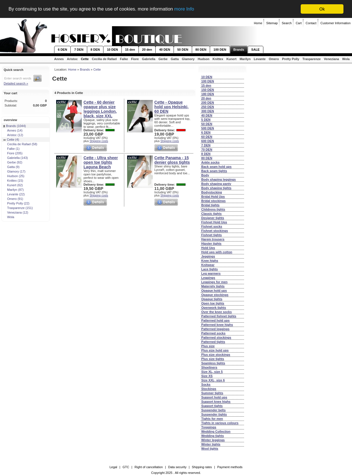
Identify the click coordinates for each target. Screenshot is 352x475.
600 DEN (207, 141)
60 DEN (206, 136)
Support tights (212, 406)
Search (287, 23)
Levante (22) (14, 194)
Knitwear (207, 265)
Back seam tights (214, 171)
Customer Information (335, 23)
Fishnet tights (211, 235)
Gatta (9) (11, 167)
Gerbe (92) (12, 162)
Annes (59, 59)
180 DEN (207, 94)
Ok (322, 9)
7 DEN (78, 49)
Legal (113, 467)
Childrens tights (213, 209)
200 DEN (207, 102)
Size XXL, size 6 (213, 380)
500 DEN (207, 128)
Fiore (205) (13, 153)
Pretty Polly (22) (16, 203)
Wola (346, 59)
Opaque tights (211, 299)
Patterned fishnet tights (218, 316)
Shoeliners (209, 367)
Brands (238, 49)
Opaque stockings (214, 294)
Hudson (203, 59)
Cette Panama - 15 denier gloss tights (172, 160)
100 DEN (219, 49)
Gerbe (163, 59)
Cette (85, 59)
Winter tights (210, 444)
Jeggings (208, 256)
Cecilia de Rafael (104, 59)
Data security (177, 467)
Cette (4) (11, 139)
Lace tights (209, 269)
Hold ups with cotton (216, 252)
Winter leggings (213, 440)
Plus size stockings (215, 354)
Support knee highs (216, 401)
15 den (130, 49)
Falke (124, 59)
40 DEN (164, 49)
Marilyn (245, 59)
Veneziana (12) (15, 212)
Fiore (135, 59)
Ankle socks (210, 162)
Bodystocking (211, 192)
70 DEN (206, 149)
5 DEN (205, 119)
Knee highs (209, 260)
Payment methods (230, 467)
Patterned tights (213, 341)
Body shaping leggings (218, 179)
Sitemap (272, 23)
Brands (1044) (14, 126)
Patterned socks (213, 333)
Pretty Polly (290, 59)
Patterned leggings (215, 329)
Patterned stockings (216, 337)
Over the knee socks (216, 312)
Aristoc (72, 59)
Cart (299, 23)
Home (258, 23)
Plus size (208, 346)
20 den (147, 49)
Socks (205, 384)
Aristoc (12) (13, 135)
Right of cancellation (149, 467)
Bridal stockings (213, 200)
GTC (126, 467)
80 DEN (201, 49)
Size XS (207, 376)
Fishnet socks (211, 226)
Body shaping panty (216, 183)
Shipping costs (98, 141)
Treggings (208, 427)
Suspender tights (214, 414)
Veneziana (331, 59)
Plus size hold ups (215, 350)
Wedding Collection (215, 431)
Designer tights (212, 218)
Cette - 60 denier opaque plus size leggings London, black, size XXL (100, 109)
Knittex (218, 59)
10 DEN (112, 49)
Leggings (208, 277)
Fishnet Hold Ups (214, 222)
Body (205, 175)
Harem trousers (212, 239)
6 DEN (62, 49)
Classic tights (211, 213)
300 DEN (207, 111)
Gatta (175, 59)
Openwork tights (213, 307)
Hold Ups (208, 247)
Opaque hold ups (214, 290)
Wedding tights (212, 435)
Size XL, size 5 (212, 371)
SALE (255, 49)
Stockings (208, 388)
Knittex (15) (13, 180)
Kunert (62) (13, 185)
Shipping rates (202, 467)
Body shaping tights (216, 188)
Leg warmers (211, 273)
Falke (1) (11, 148)
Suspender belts (213, 410)
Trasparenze (311, 59)
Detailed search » (16, 83)
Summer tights (212, 393)
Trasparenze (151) (18, 208)
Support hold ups (214, 397)
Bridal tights (210, 205)
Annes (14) (13, 130)
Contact (311, 23)
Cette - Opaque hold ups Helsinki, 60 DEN (171, 107)
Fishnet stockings (214, 230)
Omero (274, 59)
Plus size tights (212, 359)
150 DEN (207, 89)
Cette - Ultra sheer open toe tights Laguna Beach (101, 162)
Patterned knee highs (217, 324)
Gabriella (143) (15, 157)
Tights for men (212, 418)
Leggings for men (214, 282)
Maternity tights (213, 286)
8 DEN (95, 49)
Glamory (188, 59)
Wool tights (209, 448)
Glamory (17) (14, 171)
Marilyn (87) (13, 189)
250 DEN (207, 106)
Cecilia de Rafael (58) (20, 144)
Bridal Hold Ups (213, 196)
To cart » (41, 110)
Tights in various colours (220, 423)
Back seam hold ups (216, 166)
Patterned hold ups (215, 320)
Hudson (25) (14, 176)
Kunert (231, 59)
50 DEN (182, 49)
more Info (190, 9)
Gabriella (148, 59)
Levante (260, 59)
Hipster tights (211, 243)
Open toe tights (212, 303)
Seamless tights (213, 363)
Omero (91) (13, 198)
